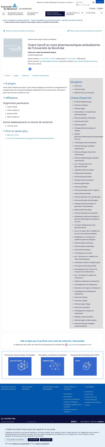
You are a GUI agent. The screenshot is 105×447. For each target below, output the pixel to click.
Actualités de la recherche (93, 402)
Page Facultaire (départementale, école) (30, 69)
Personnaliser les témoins (16, 440)
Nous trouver (89, 394)
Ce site (78, 5)
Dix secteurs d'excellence (72, 399)
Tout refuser (33, 440)
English (100, 8)
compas (87, 405)
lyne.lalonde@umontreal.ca (49, 61)
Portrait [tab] (7, 75)
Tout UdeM (86, 5)
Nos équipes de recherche (27, 388)
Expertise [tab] (25, 75)
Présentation (68, 394)
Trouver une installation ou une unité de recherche (45, 20)
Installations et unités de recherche (19, 20)
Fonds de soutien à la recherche (70, 411)
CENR (89, 345)
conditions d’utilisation (42, 444)
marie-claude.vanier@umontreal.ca (85, 61)
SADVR (69, 345)
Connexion (69, 2)
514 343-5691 (71, 58)
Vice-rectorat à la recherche (70, 388)
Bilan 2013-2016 (13, 135)
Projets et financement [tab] (40, 75)
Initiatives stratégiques (71, 402)
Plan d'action (68, 396)
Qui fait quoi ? (89, 392)
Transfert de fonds (91, 400)
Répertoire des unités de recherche (72, 20)
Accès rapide (89, 387)
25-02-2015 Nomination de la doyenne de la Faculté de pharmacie (30, 138)
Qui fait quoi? (32, 422)
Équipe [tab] (16, 75)
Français (92, 8)
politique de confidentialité (21, 444)
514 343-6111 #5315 (48, 58)
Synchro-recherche (91, 397)
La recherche (25, 9)
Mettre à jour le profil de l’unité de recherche (86, 31)
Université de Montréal (9, 7)
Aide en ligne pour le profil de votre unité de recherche (45, 341)
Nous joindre (79, 341)
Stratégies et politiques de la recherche (73, 406)
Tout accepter (46, 440)
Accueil (5, 20)
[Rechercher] (93, 2)
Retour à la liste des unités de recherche (20, 31)
